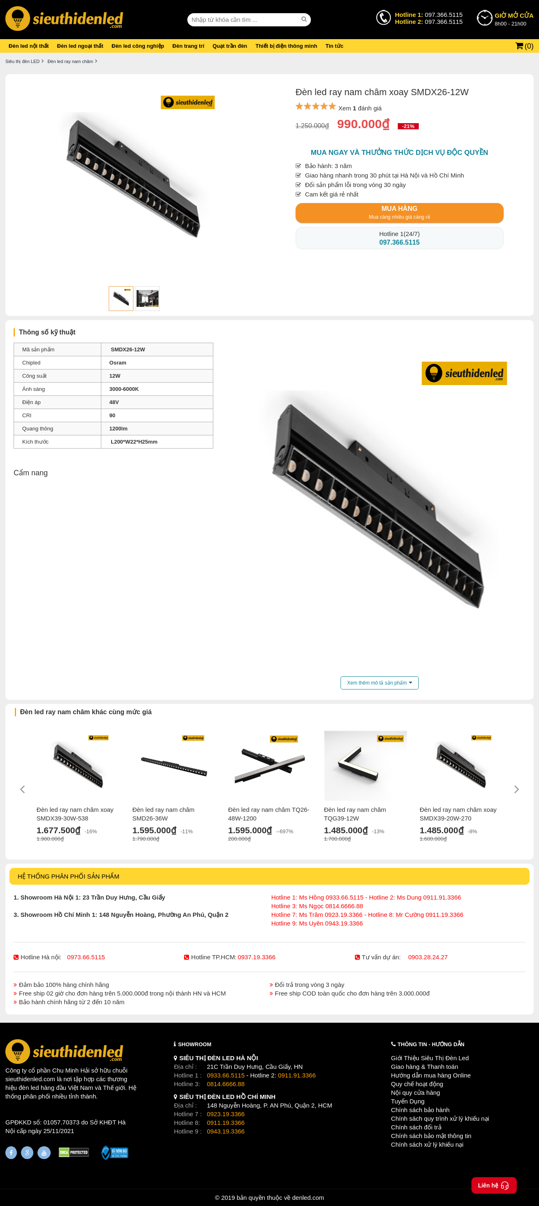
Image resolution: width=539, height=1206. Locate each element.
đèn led (29, 1087)
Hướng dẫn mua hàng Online (431, 1075)
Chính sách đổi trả (416, 1127)
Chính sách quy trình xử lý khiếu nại (440, 1118)
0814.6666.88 (226, 1083)
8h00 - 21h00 (514, 19)
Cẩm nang (31, 473)
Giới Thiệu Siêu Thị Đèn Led (430, 1057)
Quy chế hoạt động (417, 1083)
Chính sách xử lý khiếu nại (427, 1144)
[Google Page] (27, 1152)
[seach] (305, 19)
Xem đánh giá (360, 108)
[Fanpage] (11, 1152)
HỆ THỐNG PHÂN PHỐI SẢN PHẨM (68, 876)
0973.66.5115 (86, 957)
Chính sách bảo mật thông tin (431, 1135)
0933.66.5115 (226, 1075)
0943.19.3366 (226, 1131)
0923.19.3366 (226, 1113)
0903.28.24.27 (428, 957)
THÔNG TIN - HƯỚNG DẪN (431, 1044)
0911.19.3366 (226, 1122)
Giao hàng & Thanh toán (424, 1066)
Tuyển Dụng (408, 1101)
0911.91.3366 (297, 1075)
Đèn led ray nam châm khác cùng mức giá (86, 711)
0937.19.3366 (256, 957)
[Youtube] (44, 1152)
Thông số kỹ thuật (47, 332)
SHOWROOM (194, 1044)
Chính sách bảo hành (420, 1109)
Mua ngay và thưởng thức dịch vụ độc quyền (399, 153)
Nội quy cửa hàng (415, 1092)
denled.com (308, 1197)
